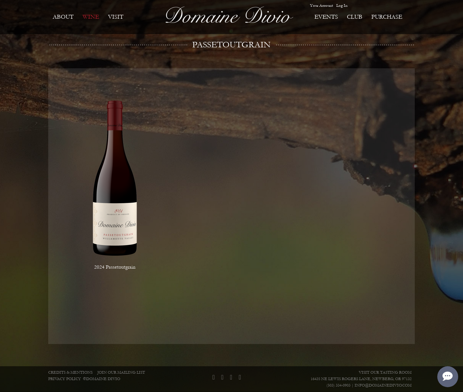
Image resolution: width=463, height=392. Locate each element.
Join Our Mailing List (121, 372)
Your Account (321, 5)
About (63, 17)
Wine (91, 17)
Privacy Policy (64, 379)
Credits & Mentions (70, 372)
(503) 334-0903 (338, 385)
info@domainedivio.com (383, 385)
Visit (115, 17)
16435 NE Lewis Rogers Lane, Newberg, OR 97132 (361, 379)
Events (326, 17)
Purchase (386, 17)
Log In (342, 5)
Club (354, 17)
